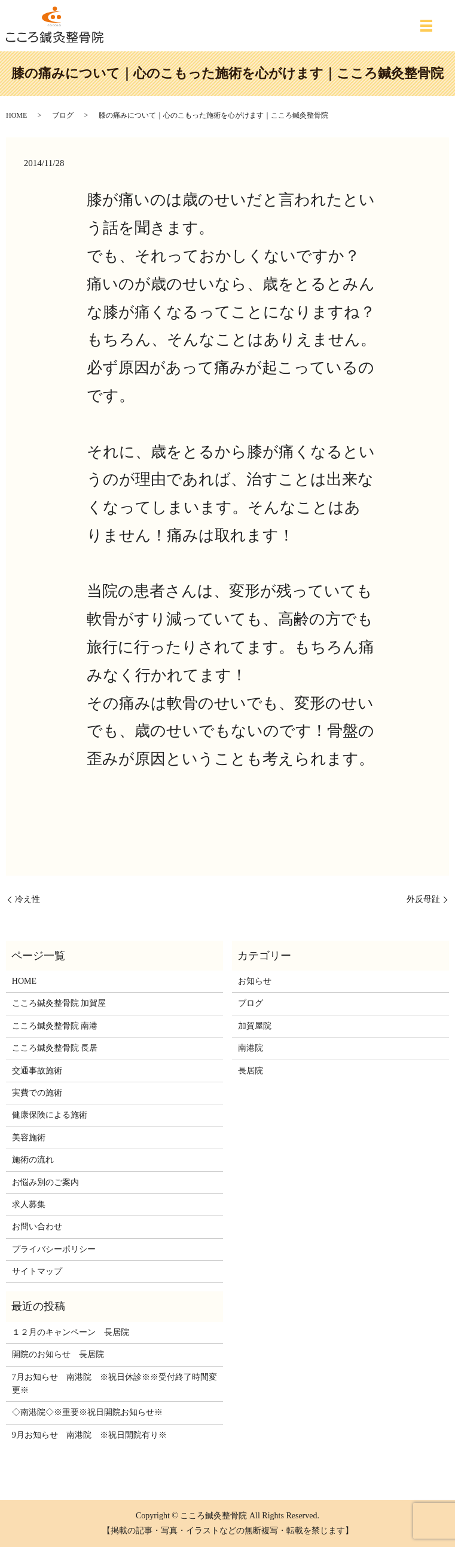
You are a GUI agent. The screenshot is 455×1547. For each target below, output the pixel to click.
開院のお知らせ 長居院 (58, 1354)
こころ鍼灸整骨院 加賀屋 (59, 1003)
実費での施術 (37, 1092)
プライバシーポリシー (54, 1249)
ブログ (63, 115)
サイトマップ (37, 1271)
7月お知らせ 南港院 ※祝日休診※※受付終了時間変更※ (114, 1384)
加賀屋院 (254, 1025)
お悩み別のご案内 (45, 1182)
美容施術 (28, 1137)
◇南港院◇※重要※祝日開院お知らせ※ (87, 1412)
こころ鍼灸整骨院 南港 (55, 1025)
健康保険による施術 (49, 1114)
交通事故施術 (37, 1070)
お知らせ (254, 981)
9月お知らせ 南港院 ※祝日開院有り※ (89, 1435)
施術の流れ (33, 1159)
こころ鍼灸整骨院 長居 (55, 1047)
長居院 (250, 1070)
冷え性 (27, 899)
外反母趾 (423, 899)
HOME (16, 115)
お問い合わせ (37, 1226)
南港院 (250, 1047)
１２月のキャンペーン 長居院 (70, 1332)
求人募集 (28, 1204)
